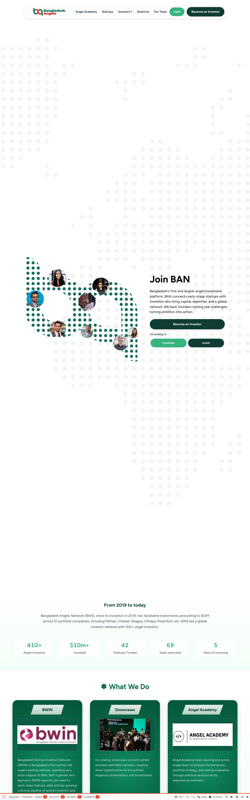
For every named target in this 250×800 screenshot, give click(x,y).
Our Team (160, 12)
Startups (107, 12)
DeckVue (143, 12)
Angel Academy (86, 12)
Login (176, 11)
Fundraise (168, 343)
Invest (206, 343)
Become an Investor (205, 12)
